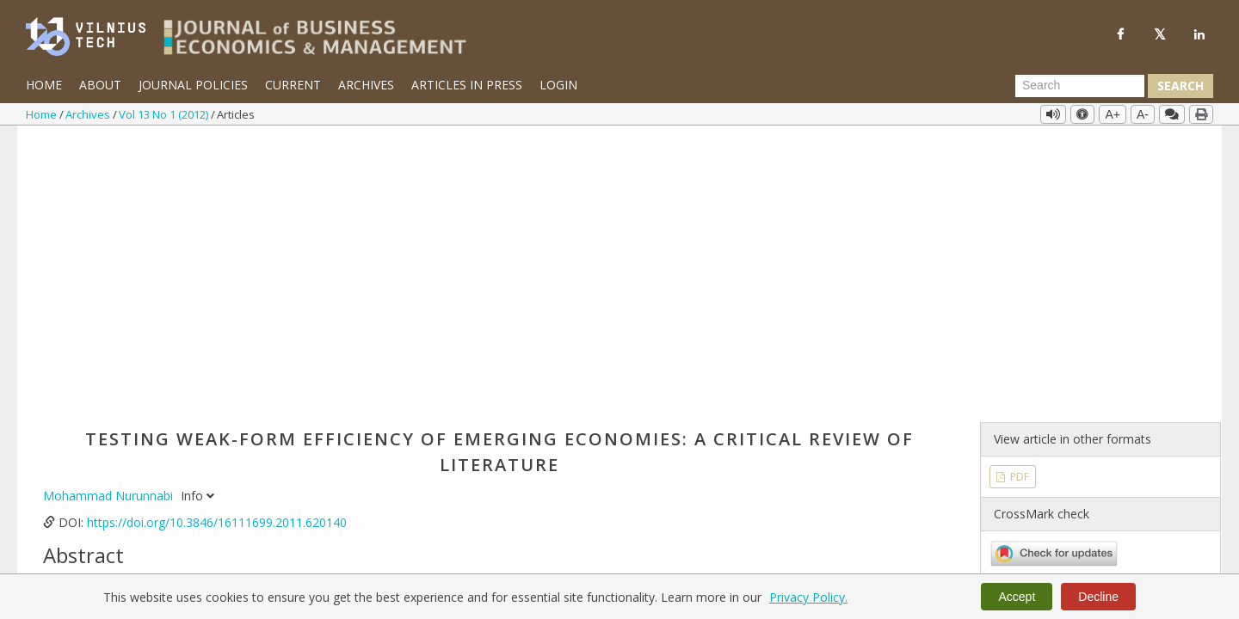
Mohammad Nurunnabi (109, 215)
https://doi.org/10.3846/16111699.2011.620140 (217, 242)
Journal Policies (193, 85)
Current (293, 85)
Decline (1098, 597)
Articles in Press (466, 85)
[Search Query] (1079, 86)
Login (558, 85)
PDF (1018, 195)
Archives (366, 85)
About (100, 85)
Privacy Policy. (808, 597)
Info (197, 215)
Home (44, 85)
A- (1143, 114)
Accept (1016, 597)
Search (1180, 85)
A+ (1112, 114)
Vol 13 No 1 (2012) (165, 114)
